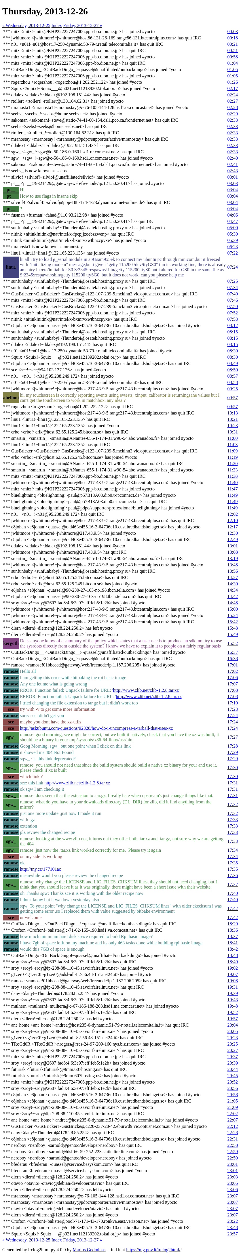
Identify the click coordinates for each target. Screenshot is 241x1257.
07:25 (232, 281)
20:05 (232, 1031)
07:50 (232, 306)
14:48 (232, 602)
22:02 (232, 1113)
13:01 (232, 545)
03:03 (232, 183)
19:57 (232, 1018)
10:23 (232, 425)
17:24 (232, 715)
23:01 (232, 1164)
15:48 (232, 628)
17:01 (232, 664)
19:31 (232, 987)
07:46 (232, 300)
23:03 (232, 1176)
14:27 (232, 577)
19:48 (232, 1006)
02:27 (232, 101)
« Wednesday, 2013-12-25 (26, 25)
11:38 (232, 476)
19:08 (232, 980)
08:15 (232, 331)
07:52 (232, 312)
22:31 (232, 1138)
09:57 (232, 397)
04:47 (232, 221)
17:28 (232, 746)
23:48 (232, 1227)
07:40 (232, 293)
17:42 (232, 908)
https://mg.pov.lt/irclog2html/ (153, 1249)
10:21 (232, 419)
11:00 (232, 438)
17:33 (232, 819)
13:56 (232, 571)
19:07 (232, 974)
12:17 (232, 526)
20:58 (232, 1094)
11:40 (232, 482)
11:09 (232, 450)
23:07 (232, 1195)
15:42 (232, 621)
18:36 (232, 930)
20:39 (232, 1063)
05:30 (232, 234)
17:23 (232, 709)
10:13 (232, 412)
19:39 (232, 993)
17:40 (232, 893)
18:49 (232, 961)
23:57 (232, 1233)
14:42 (232, 596)
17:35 (232, 862)
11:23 (232, 469)
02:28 (232, 107)
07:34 (232, 287)
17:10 (232, 702)
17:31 (232, 782)
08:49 (232, 363)
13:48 (232, 564)
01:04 (232, 63)
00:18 (232, 37)
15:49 (232, 634)
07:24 (232, 267)
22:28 (232, 1132)
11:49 (232, 495)
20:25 (232, 1044)
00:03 (232, 31)
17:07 (232, 683)
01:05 (232, 69)
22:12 (232, 1126)
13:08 (232, 552)
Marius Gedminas (89, 1249)
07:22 (232, 253)
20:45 (232, 1075)
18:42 (232, 949)
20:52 (232, 1082)
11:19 (232, 457)
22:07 (232, 1119)
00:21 (232, 44)
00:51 (232, 50)
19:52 (232, 1012)
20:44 (232, 1069)
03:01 (232, 177)
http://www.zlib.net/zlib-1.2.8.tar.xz (146, 690)
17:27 (232, 737)
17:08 (232, 690)
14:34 (232, 590)
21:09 (232, 1107)
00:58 (232, 56)
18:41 (232, 942)
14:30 (232, 583)
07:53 (232, 319)
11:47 (232, 488)
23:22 (232, 1221)
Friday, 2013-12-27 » (82, 25)
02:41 (232, 164)
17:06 (232, 677)
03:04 (232, 189)
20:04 (232, 1025)
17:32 (232, 804)
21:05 (232, 1101)
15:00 (232, 609)
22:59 (232, 1151)
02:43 (232, 170)
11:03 (232, 444)
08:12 (232, 325)
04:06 (232, 215)
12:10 (232, 520)
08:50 (232, 369)
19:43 (232, 999)
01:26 (232, 82)
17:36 (232, 875)
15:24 (232, 615)
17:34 (232, 850)
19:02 (232, 968)
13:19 (232, 558)
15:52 (232, 643)
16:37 (232, 652)
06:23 (232, 246)
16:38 (232, 658)
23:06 (232, 1189)
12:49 (232, 539)
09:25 (232, 388)
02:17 (232, 88)
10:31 (232, 431)
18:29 (232, 923)
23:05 (232, 1183)
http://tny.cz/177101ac (40, 869)
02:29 (232, 113)
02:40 (232, 158)
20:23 (232, 1037)
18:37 (232, 936)
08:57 (232, 376)
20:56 (232, 1088)
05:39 (232, 240)
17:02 (232, 671)
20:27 (232, 1050)
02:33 (232, 120)
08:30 (232, 350)
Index (57, 25)
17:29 (232, 752)
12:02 (232, 514)
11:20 (232, 463)
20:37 (232, 1056)
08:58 (232, 382)
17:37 (232, 884)
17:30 (232, 767)
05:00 (232, 227)
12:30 (232, 533)
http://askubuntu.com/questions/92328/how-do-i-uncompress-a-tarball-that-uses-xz (96, 728)
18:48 (232, 955)
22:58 (232, 1145)
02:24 (232, 94)
